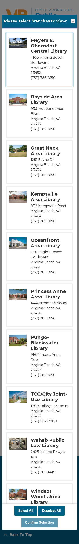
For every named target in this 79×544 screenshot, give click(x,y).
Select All (25, 510)
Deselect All (51, 510)
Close (73, 21)
